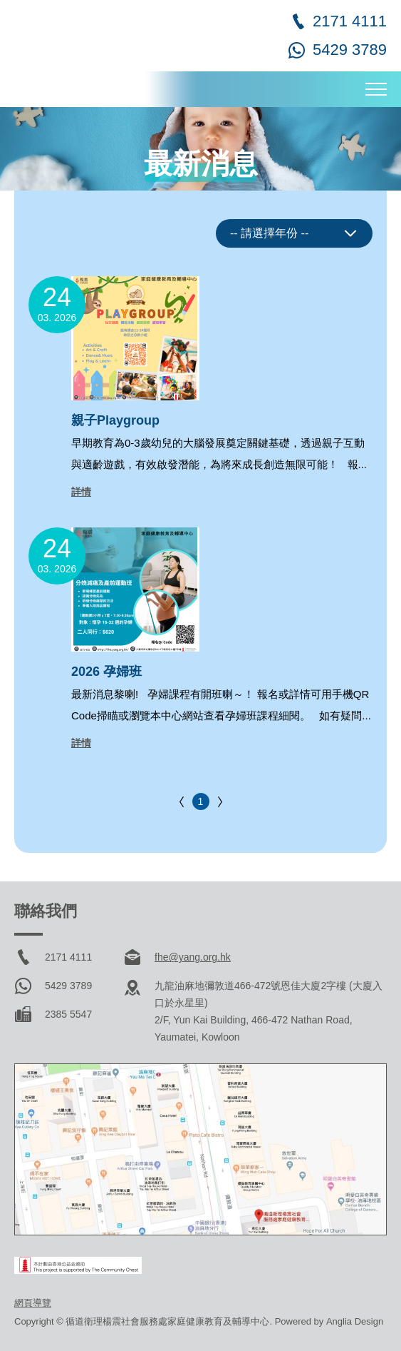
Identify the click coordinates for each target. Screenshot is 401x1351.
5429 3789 (350, 50)
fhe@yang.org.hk (193, 957)
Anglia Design (354, 1321)
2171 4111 (350, 21)
